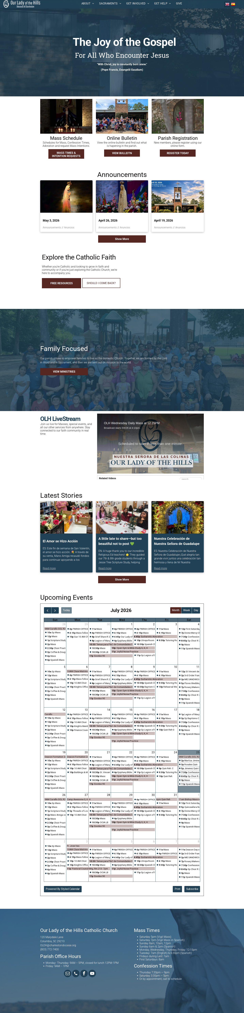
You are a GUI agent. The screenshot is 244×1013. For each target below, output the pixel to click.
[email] (67, 974)
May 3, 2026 (51, 220)
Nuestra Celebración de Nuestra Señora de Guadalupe (177, 541)
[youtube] (92, 974)
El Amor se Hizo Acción (60, 541)
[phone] (76, 974)
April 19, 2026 (163, 220)
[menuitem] (88, 3)
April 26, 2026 (107, 220)
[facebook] (84, 974)
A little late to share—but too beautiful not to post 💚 (120, 541)
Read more (49, 568)
